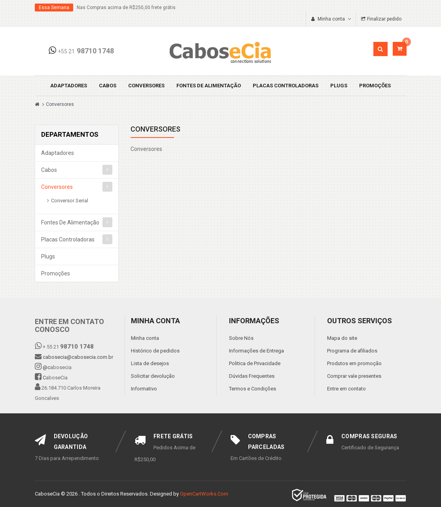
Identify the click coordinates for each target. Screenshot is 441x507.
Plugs (338, 86)
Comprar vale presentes (354, 376)
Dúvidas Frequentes (251, 376)
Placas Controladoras (285, 86)
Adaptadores (68, 86)
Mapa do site (342, 338)
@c (46, 367)
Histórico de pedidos (155, 351)
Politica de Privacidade (254, 363)
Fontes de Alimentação (208, 86)
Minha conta (145, 338)
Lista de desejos (150, 363)
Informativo (144, 389)
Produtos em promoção (354, 363)
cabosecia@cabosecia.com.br (78, 357)
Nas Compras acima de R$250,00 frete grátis (126, 7)
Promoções (375, 86)
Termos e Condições (252, 389)
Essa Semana (54, 7)
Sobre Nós (241, 338)
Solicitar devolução (153, 376)
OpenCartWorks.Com (204, 494)
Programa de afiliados (352, 351)
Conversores (146, 86)
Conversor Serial (69, 201)
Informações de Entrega (256, 351)
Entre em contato (346, 389)
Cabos (107, 86)
